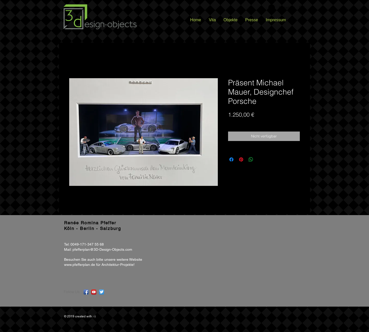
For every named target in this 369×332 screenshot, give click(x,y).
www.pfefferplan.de (79, 265)
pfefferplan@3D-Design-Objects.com (102, 249)
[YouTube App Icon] (93, 292)
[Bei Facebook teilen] (231, 159)
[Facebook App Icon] (86, 292)
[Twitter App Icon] (101, 292)
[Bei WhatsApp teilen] (251, 159)
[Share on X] (261, 159)
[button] (301, 7)
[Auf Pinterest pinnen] (241, 159)
